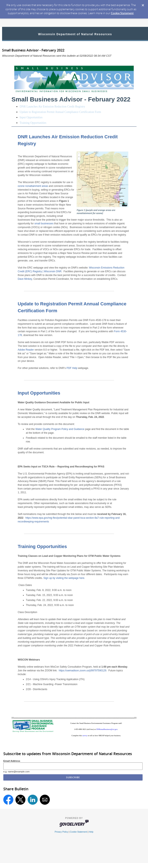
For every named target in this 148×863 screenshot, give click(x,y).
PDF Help (71, 368)
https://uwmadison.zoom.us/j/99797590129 (82, 670)
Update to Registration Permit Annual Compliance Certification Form (60, 112)
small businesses (43, 223)
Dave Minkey (25, 278)
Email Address (11, 760)
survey (85, 735)
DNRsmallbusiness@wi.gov (106, 729)
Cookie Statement (122, 13)
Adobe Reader (26, 349)
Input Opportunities (31, 117)
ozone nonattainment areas (33, 186)
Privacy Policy (61, 832)
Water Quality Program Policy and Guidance (59, 429)
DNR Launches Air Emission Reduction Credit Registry (52, 106)
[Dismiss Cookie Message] (143, 4)
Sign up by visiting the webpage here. (64, 578)
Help (91, 832)
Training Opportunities (33, 122)
